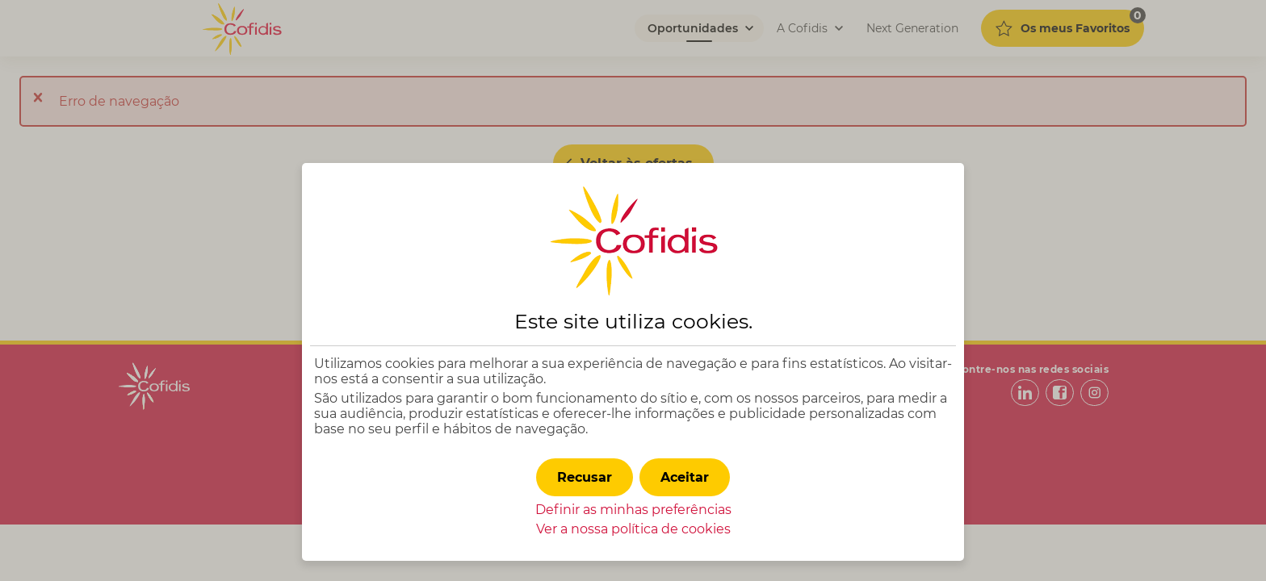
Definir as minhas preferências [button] (633, 509)
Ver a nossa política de (633, 529)
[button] (684, 477)
